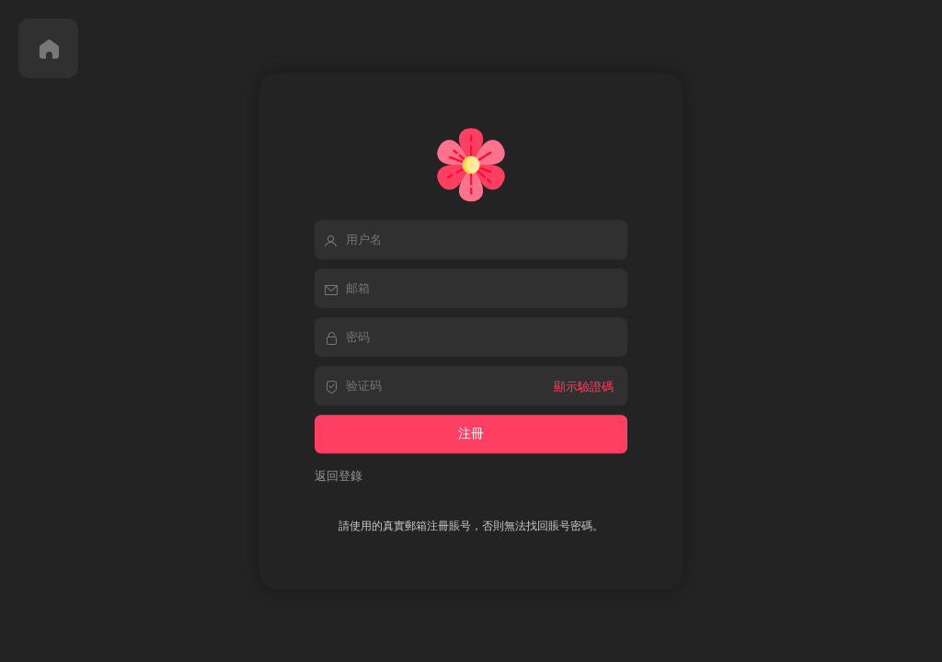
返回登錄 (338, 475)
